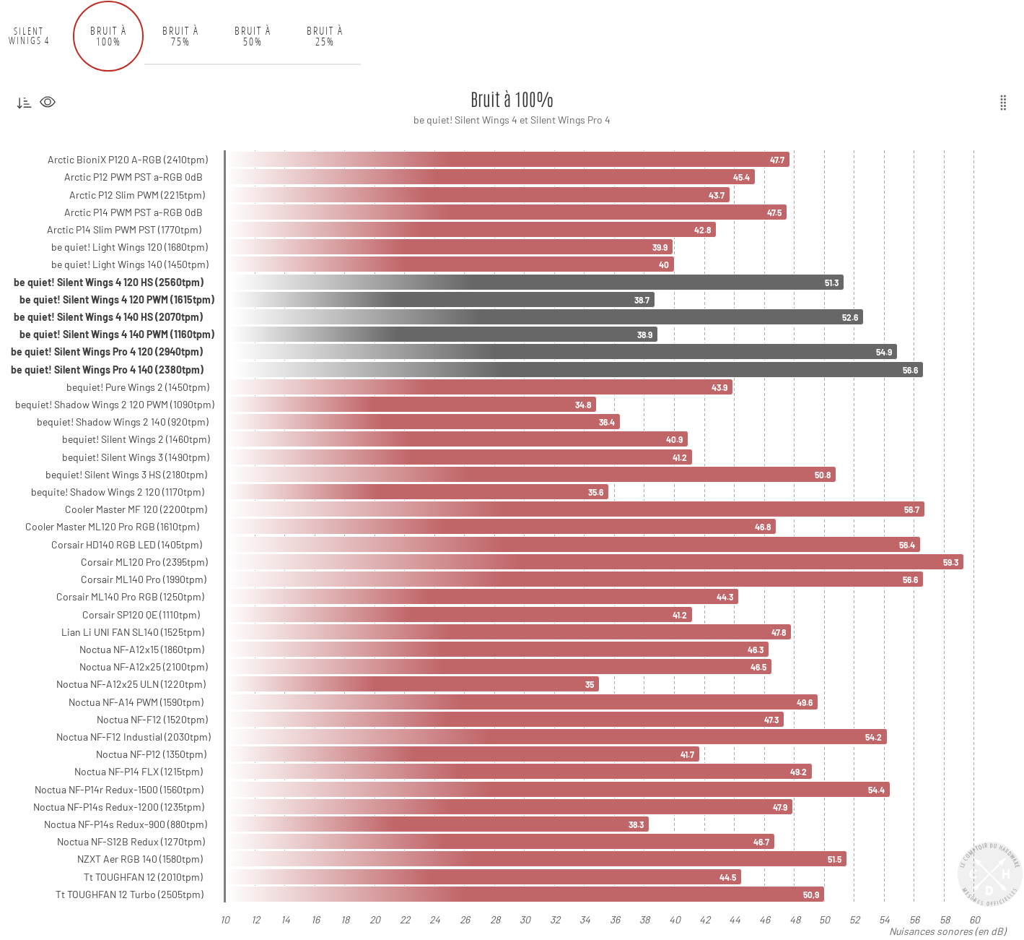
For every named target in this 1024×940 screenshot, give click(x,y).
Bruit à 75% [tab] (180, 36)
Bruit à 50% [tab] (253, 36)
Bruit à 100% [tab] (108, 36)
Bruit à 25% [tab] (325, 36)
